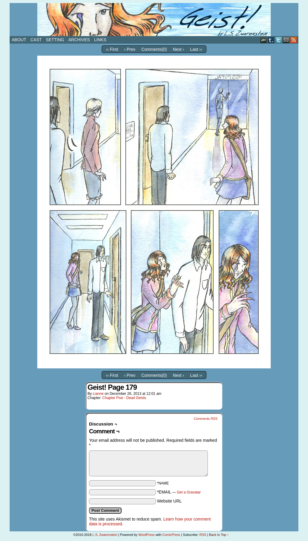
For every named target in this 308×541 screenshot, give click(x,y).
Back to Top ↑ (219, 534)
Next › (178, 49)
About (19, 39)
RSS (293, 40)
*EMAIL (179, 492)
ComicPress (171, 534)
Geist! (154, 19)
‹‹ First (112, 49)
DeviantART (263, 40)
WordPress (146, 534)
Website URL (169, 501)
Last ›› (196, 49)
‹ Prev (129, 49)
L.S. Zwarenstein (104, 534)
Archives (79, 39)
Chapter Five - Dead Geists (124, 398)
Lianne (98, 394)
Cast (36, 39)
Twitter (278, 40)
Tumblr (271, 40)
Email (286, 40)
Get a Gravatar (189, 492)
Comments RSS (205, 418)
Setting (55, 39)
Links (100, 39)
